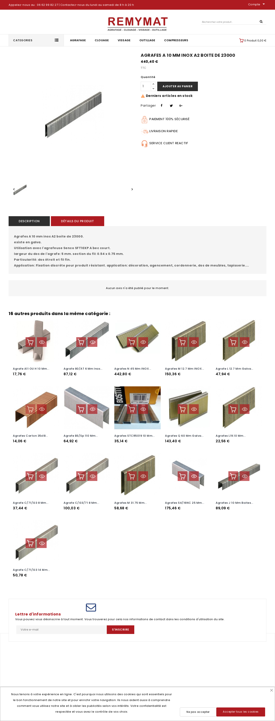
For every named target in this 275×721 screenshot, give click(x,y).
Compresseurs (176, 40)
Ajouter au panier (177, 86)
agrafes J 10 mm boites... (234, 500)
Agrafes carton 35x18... (30, 434)
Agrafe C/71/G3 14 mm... (31, 565)
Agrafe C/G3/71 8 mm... (81, 500)
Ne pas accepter (198, 712)
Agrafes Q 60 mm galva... (184, 434)
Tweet (171, 105)
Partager (161, 105)
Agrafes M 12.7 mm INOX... (184, 369)
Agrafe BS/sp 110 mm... (81, 434)
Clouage (102, 40)
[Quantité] (146, 86)
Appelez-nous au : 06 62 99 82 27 (33, 5)
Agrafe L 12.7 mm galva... (234, 369)
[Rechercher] (233, 21)
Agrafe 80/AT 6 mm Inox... (83, 369)
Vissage (124, 40)
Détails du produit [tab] (69, 221)
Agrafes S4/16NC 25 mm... (184, 500)
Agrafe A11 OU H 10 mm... (31, 369)
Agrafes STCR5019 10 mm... (134, 434)
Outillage (147, 40)
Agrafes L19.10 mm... (231, 434)
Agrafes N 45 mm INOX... (132, 369)
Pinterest (180, 105)
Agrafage (78, 40)
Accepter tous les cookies (241, 711)
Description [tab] (26, 221)
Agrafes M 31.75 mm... (130, 500)
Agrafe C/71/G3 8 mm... (30, 500)
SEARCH (261, 21)
